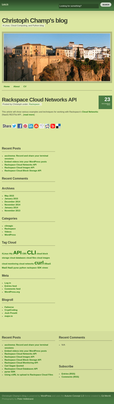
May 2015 (9, 196)
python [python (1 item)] (22, 268)
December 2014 (12, 201)
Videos (8, 232)
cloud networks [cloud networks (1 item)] (26, 264)
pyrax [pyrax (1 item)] (16, 268)
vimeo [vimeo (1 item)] (45, 268)
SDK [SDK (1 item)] (39, 268)
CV (24, 86)
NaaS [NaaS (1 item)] (10, 268)
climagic (9, 226)
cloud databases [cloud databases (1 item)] (18, 258)
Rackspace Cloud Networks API (20, 165)
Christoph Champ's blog (34, 20)
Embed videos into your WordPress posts (26, 161)
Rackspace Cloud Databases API (21, 369)
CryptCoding (11, 310)
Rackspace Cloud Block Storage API (23, 170)
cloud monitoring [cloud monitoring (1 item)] (10, 264)
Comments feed (13, 289)
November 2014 (12, 205)
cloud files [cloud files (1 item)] (31, 258)
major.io (9, 316)
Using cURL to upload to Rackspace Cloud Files (29, 375)
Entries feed (11, 286)
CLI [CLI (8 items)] (31, 252)
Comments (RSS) (70, 377)
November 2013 (12, 210)
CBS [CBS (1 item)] (24, 253)
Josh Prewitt (11, 313)
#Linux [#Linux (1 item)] (5, 253)
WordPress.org (12, 292)
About (16, 86)
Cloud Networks (90, 112)
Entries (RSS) (68, 374)
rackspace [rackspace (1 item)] (32, 268)
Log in (5, 4)
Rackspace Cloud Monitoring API (21, 363)
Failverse (9, 307)
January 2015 (11, 198)
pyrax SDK (10, 371)
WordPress (10, 235)
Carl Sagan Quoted (14, 366)
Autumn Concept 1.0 (74, 396)
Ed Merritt (106, 396)
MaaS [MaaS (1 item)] (4, 268)
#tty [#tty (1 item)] (11, 253)
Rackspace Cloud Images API (19, 167)
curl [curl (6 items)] (39, 263)
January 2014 (11, 207)
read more (29, 114)
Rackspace (34, 104)
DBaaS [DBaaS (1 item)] (47, 264)
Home (7, 86)
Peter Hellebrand (25, 399)
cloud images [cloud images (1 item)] (43, 258)
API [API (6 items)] (17, 252)
